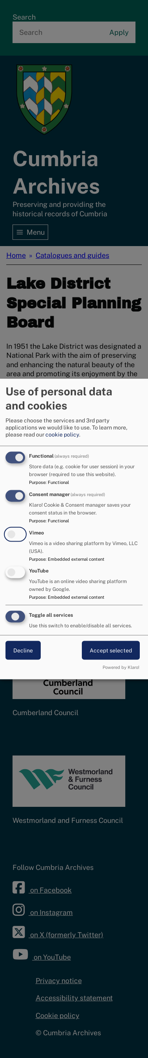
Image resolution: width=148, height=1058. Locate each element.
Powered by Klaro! (121, 667)
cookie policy (62, 434)
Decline (23, 650)
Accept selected (111, 650)
